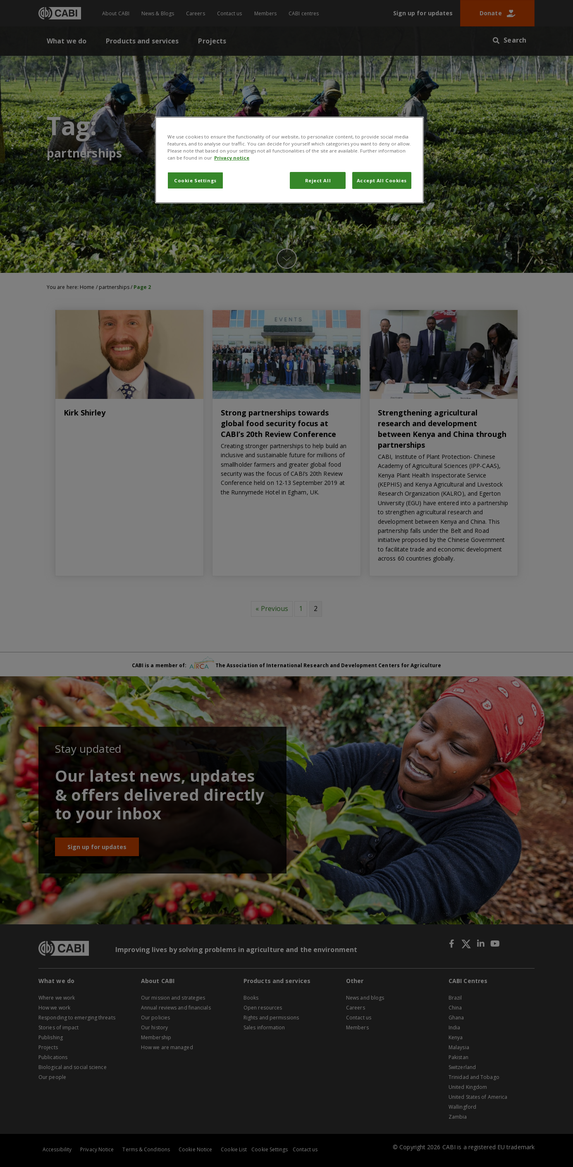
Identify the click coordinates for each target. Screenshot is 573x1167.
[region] (289, 160)
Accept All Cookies (382, 180)
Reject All (318, 180)
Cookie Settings (195, 180)
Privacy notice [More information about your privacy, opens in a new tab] (231, 158)
